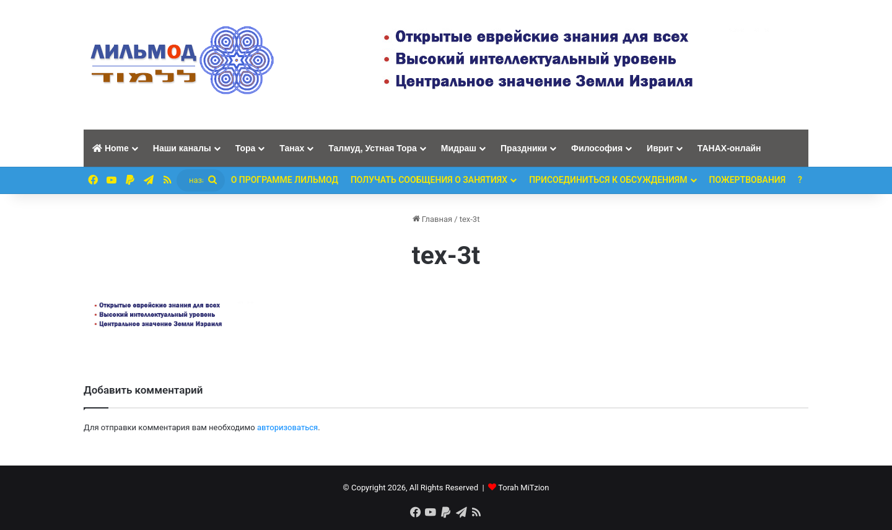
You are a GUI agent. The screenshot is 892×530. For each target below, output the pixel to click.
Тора (245, 148)
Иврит (660, 148)
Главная (433, 219)
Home (110, 148)
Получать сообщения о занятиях (429, 180)
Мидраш (458, 148)
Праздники (524, 148)
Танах (291, 148)
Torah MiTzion (523, 487)
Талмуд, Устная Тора (372, 148)
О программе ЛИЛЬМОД (284, 180)
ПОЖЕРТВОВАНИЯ (747, 180)
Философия (597, 148)
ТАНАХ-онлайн (729, 148)
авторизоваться (287, 427)
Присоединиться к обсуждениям (608, 180)
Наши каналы (182, 148)
